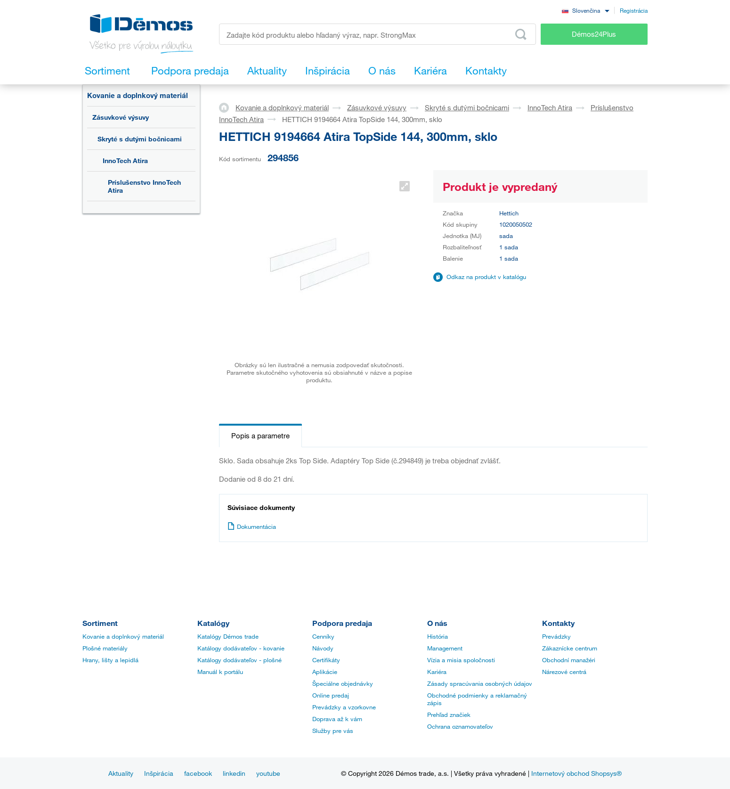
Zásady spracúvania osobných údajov (479, 683)
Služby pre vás (332, 730)
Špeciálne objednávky (342, 683)
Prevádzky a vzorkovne (344, 707)
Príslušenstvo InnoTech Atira (144, 186)
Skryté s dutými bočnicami (139, 139)
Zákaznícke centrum (569, 648)
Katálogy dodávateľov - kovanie (240, 648)
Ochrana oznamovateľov (460, 726)
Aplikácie (324, 671)
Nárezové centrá (564, 671)
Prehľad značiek (448, 714)
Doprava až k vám (337, 719)
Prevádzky (556, 636)
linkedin (234, 773)
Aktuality (120, 773)
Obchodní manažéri (568, 660)
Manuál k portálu (220, 671)
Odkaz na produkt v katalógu (486, 276)
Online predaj (330, 695)
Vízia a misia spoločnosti (461, 660)
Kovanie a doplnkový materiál (137, 95)
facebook (198, 773)
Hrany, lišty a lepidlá (110, 660)
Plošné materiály (105, 648)
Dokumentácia (251, 526)
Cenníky (323, 636)
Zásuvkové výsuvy (120, 117)
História (437, 636)
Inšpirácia (158, 773)
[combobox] (585, 10)
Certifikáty (326, 660)
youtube (268, 773)
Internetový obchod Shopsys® (576, 773)
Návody (322, 648)
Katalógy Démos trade (228, 636)
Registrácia (634, 10)
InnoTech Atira (125, 160)
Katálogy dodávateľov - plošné (239, 660)
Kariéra (436, 671)
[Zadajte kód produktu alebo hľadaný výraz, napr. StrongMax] (377, 34)
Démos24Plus (594, 34)
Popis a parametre (260, 435)
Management (444, 648)
